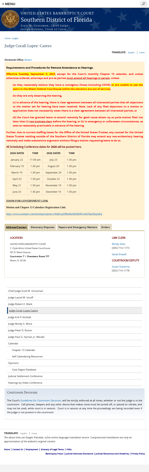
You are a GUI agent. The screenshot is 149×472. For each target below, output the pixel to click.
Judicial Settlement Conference (25, 376)
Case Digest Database (24, 369)
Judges (15, 38)
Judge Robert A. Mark (20, 304)
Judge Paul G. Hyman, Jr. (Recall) (26, 336)
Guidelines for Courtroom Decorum (41, 400)
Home (7, 38)
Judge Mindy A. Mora (20, 323)
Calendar (13, 343)
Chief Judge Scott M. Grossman (25, 290)
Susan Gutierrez (121, 266)
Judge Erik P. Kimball (19, 317)
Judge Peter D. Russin (20, 330)
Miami (28, 59)
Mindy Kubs (118, 244)
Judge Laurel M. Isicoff (20, 297)
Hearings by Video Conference (25, 382)
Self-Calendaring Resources (27, 356)
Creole (142, 52)
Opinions (13, 363)
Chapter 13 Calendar (23, 350)
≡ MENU (8, 4)
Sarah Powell (119, 254)
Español (131, 52)
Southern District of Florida (56, 20)
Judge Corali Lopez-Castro (23, 310)
